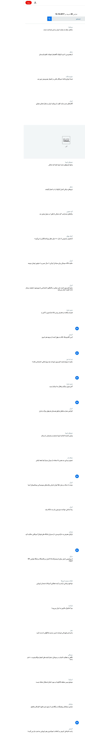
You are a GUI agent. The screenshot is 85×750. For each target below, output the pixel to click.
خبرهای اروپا (45, 162)
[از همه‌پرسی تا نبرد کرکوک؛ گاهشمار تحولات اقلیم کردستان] (25, 63)
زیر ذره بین (46, 359)
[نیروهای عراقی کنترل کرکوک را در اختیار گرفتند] (25, 198)
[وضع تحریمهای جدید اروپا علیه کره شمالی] (25, 173)
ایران (47, 101)
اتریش (47, 335)
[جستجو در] (43, 19)
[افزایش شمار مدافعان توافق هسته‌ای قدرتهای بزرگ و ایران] (25, 420)
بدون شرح (46, 310)
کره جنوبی (46, 211)
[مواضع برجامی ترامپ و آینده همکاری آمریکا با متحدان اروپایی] (25, 592)
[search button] (26, 19)
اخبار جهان (46, 236)
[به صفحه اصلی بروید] (77, 2)
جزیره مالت (45, 76)
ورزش (47, 532)
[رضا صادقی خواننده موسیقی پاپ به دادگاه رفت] (25, 518)
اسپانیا (47, 680)
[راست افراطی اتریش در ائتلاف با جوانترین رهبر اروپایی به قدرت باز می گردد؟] (25, 740)
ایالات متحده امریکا (43, 581)
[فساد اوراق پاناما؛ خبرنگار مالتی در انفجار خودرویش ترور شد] (25, 88)
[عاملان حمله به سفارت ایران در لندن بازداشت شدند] (25, 38)
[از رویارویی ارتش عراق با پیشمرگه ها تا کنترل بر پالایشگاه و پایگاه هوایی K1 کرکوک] (25, 567)
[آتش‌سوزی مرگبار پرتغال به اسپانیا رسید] (25, 395)
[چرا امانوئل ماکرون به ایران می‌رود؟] (25, 617)
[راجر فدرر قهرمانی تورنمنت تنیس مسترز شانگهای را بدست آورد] (25, 641)
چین (47, 630)
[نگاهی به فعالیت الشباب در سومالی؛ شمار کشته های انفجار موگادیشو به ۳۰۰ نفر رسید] (25, 666)
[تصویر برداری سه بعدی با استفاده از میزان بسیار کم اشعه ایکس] (25, 469)
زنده (5, 3)
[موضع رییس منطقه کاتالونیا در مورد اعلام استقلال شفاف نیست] (25, 691)
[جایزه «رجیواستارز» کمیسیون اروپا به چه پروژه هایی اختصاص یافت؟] (25, 370)
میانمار (47, 704)
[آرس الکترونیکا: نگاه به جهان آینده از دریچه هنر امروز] (25, 346)
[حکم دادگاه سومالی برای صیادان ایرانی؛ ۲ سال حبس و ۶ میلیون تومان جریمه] (25, 272)
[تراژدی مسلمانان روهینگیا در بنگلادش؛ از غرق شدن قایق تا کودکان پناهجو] (25, 715)
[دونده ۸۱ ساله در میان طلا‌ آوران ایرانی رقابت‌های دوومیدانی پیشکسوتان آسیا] (25, 494)
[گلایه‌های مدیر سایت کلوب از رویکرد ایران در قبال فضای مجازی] (25, 112)
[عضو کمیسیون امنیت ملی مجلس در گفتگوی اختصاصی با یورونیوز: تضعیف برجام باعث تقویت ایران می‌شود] (25, 296)
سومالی (46, 655)
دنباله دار (46, 458)
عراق (47, 52)
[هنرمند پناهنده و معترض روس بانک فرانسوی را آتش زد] (25, 321)
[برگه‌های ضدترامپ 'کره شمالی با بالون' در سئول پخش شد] (25, 223)
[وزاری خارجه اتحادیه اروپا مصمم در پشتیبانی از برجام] (25, 444)
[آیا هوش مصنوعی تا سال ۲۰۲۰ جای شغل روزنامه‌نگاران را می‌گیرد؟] (25, 247)
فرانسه (47, 606)
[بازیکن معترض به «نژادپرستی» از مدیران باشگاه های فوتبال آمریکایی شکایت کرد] (25, 543)
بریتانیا (47, 27)
